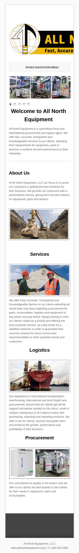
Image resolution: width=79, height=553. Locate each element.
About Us (19, 173)
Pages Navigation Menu (41, 67)
